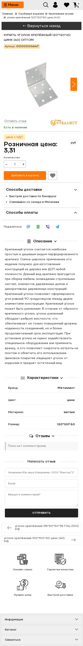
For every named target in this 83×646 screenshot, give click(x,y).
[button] (73, 84)
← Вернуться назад (42, 25)
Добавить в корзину (25, 175)
